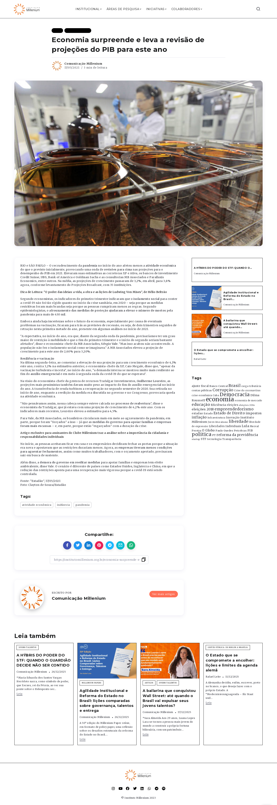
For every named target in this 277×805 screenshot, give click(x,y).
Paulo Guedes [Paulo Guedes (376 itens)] (224, 430)
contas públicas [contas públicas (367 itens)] (202, 390)
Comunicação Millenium (83, 63)
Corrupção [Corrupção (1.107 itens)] (223, 390)
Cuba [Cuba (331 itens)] (216, 395)
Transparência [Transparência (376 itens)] (231, 439)
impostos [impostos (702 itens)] (254, 413)
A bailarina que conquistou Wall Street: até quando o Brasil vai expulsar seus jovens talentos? (169, 698)
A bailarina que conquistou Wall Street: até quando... (240, 324)
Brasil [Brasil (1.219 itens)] (235, 385)
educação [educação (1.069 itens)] (201, 404)
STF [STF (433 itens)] (203, 439)
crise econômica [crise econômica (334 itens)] (202, 395)
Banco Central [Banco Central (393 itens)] (218, 386)
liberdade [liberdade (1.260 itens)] (238, 421)
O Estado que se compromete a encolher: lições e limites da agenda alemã (231, 662)
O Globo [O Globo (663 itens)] (208, 430)
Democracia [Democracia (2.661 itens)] (235, 394)
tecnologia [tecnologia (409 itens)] (214, 439)
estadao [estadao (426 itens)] (197, 413)
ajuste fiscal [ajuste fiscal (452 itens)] (200, 386)
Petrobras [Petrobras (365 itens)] (240, 430)
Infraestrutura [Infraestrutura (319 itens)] (216, 417)
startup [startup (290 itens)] (196, 439)
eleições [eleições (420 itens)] (232, 405)
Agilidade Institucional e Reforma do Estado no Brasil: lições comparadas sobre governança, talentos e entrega (106, 701)
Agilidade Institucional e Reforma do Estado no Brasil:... (241, 296)
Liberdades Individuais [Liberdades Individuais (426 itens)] (225, 426)
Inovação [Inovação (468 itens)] (233, 417)
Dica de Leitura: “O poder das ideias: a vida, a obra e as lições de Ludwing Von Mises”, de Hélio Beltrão (93, 292)
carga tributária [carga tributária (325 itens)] (251, 386)
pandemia (82, 504)
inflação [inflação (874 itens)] (199, 417)
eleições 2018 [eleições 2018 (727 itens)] (203, 409)
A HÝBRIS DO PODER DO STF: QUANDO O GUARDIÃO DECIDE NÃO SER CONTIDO (44, 660)
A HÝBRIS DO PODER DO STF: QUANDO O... (223, 267)
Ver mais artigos (163, 594)
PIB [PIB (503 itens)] (250, 430)
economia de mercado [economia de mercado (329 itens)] (248, 400)
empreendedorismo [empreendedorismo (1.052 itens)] (234, 409)
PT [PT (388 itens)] (214, 435)
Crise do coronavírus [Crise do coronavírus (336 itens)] (247, 390)
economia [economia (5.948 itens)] (220, 399)
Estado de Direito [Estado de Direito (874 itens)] (229, 413)
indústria (63, 504)
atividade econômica (36, 504)
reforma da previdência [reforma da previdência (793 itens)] (237, 435)
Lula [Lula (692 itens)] (245, 426)
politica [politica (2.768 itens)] (201, 434)
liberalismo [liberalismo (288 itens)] (221, 422)
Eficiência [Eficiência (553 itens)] (218, 405)
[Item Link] (206, 298)
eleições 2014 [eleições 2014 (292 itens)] (247, 405)
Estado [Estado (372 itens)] (208, 413)
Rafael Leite (200, 359)
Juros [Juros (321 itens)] (211, 422)
